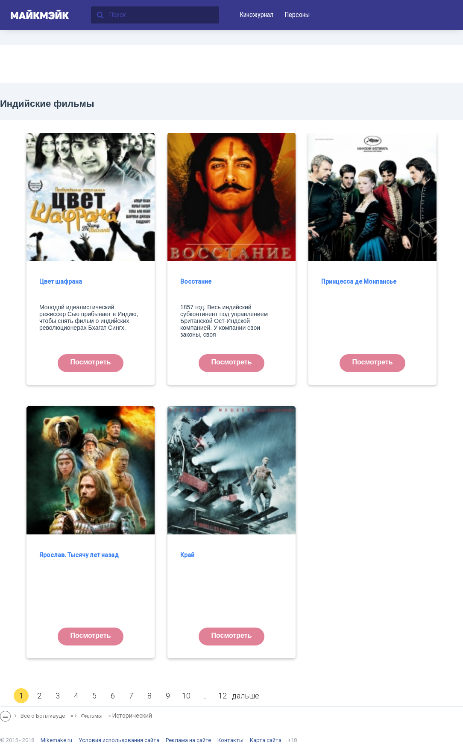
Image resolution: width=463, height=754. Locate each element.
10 (186, 695)
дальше (245, 695)
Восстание (195, 281)
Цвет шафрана (60, 281)
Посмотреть (90, 362)
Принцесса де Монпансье (358, 281)
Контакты (230, 740)
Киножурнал (256, 15)
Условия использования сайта (119, 740)
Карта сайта (265, 740)
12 (222, 695)
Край (187, 555)
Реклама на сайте (188, 740)
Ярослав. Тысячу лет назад (79, 555)
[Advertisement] (231, 64)
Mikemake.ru (56, 740)
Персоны (297, 15)
